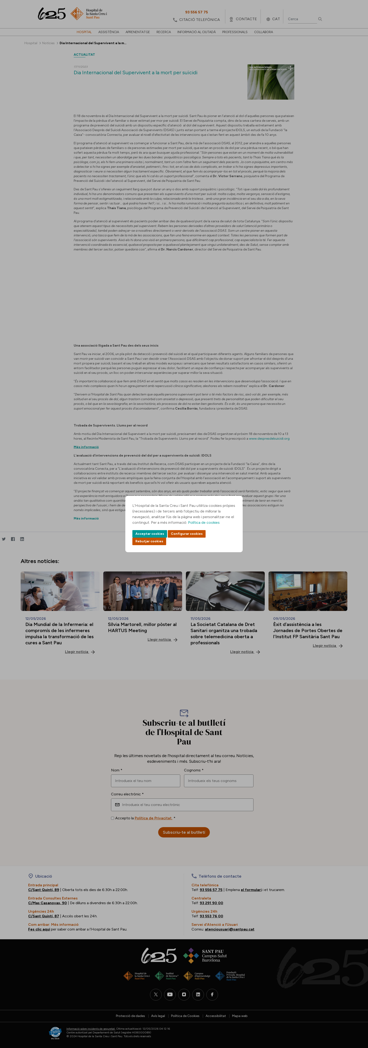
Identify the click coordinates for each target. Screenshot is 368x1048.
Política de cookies (204, 522)
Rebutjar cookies (149, 541)
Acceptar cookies (149, 534)
